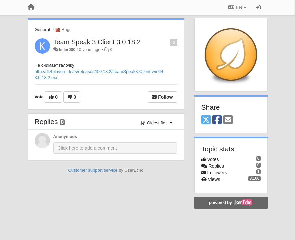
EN (237, 7)
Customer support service (92, 170)
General (42, 29)
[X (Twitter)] (206, 120)
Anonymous (65, 136)
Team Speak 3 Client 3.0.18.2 (97, 42)
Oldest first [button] (156, 122)
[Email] (228, 120)
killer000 (67, 49)
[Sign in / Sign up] (258, 7)
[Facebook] (217, 120)
